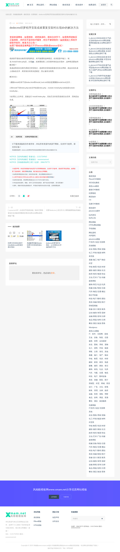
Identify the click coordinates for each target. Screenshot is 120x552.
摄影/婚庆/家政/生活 (97, 270)
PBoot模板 (37, 521)
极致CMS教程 (94, 190)
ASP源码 (92, 235)
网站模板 (92, 222)
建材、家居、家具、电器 (98, 362)
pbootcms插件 (94, 211)
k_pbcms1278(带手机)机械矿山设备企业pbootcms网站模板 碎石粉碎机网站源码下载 (100, 78)
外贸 (90, 263)
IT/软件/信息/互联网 (97, 242)
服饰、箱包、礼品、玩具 (98, 369)
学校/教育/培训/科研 (97, 267)
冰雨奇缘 (92, 94)
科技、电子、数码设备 (97, 376)
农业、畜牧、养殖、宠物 (98, 344)
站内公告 (92, 218)
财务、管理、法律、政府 (98, 390)
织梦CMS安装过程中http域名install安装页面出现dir (15, 245)
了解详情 (66, 497)
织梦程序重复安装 (31, 137)
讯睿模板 (92, 405)
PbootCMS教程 (95, 179)
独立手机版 (93, 295)
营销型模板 (93, 305)
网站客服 (29, 171)
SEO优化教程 (94, 182)
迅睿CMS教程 (94, 204)
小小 (12, 23)
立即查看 (54, 497)
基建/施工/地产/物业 (97, 260)
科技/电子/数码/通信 (97, 298)
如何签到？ (65, 40)
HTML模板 (37, 525)
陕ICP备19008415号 (55, 548)
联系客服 (51, 177)
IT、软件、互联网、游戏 (98, 334)
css (90, 200)
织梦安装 (19, 137)
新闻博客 (92, 281)
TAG (64, 548)
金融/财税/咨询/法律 (97, 316)
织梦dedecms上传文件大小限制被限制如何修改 (63, 210)
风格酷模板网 (17, 14)
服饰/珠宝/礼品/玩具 (97, 284)
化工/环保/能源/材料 (97, 253)
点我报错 (43, 174)
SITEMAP (70, 548)
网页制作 (92, 197)
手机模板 (92, 228)
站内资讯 (92, 215)
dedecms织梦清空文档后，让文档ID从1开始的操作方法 (54, 245)
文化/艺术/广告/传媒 (97, 277)
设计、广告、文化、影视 (98, 387)
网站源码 (92, 232)
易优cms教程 (94, 186)
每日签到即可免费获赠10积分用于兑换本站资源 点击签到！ (100, 97)
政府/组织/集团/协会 (97, 274)
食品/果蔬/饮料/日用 (97, 320)
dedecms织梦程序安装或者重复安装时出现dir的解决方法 (39, 150)
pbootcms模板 (94, 239)
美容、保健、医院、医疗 (98, 380)
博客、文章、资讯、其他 (98, 351)
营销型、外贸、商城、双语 (99, 383)
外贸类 (91, 422)
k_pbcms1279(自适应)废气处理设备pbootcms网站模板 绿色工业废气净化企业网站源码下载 (100, 68)
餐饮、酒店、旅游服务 (97, 401)
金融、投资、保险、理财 (98, 394)
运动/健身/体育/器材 (97, 313)
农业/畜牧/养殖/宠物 (97, 249)
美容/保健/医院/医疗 (97, 302)
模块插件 (92, 208)
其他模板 (92, 245)
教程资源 (27, 14)
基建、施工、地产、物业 (98, 355)
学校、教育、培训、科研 (98, 358)
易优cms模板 (94, 331)
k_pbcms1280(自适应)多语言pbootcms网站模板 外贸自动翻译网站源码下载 (100, 59)
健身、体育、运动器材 (97, 341)
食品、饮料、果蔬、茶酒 (98, 397)
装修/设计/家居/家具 (97, 309)
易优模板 (37, 517)
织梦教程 (34, 14)
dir (33, 62)
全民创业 (55, 521)
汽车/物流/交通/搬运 (97, 291)
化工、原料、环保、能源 (98, 348)
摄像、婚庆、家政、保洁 (98, 366)
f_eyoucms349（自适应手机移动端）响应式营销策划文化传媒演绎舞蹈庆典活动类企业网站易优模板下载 (25, 213)
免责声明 (55, 517)
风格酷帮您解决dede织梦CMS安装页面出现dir (34, 245)
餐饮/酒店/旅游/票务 (97, 323)
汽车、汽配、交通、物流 (98, 373)
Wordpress (93, 327)
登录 (53, 273)
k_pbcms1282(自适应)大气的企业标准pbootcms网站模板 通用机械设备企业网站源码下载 (100, 41)
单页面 (91, 256)
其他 (90, 411)
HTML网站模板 (95, 225)
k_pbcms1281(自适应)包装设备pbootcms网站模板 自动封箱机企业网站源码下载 (100, 51)
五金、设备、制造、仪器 (98, 337)
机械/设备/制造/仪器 (97, 288)
